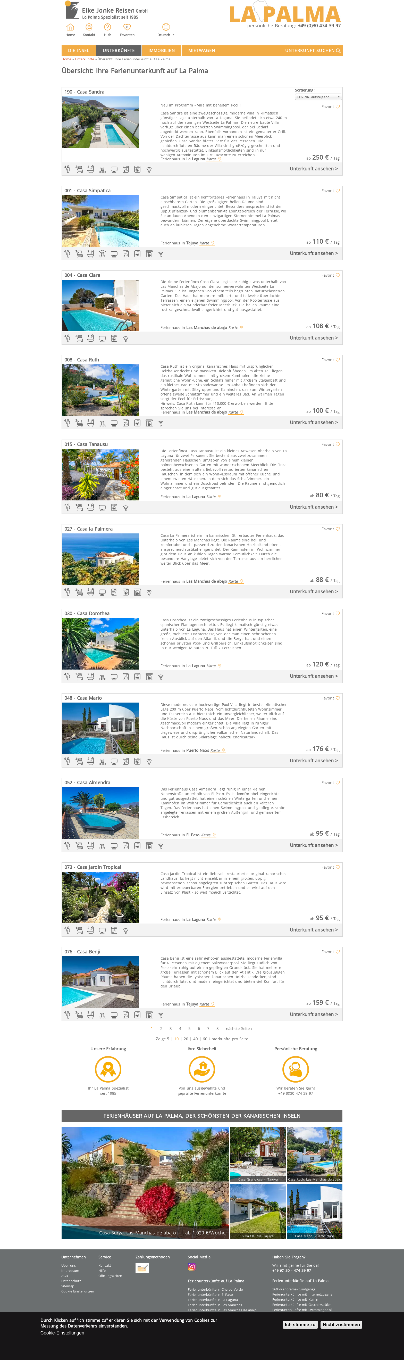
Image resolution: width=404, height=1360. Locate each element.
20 (186, 1038)
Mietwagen (201, 50)
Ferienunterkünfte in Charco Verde (215, 1289)
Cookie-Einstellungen (62, 1334)
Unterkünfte (119, 50)
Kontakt (104, 1265)
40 (195, 1038)
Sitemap (67, 1286)
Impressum (70, 1270)
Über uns (68, 1265)
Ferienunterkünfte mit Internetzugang (302, 1294)
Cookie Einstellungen (77, 1291)
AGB (64, 1275)
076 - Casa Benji (82, 952)
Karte (211, 158)
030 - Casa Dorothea (87, 613)
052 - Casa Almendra (87, 782)
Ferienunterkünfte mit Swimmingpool (302, 1309)
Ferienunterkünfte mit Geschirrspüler (301, 1304)
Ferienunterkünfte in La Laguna (213, 1299)
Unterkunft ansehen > (314, 169)
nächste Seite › (239, 1028)
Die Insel (78, 50)
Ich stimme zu (300, 1325)
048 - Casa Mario (83, 698)
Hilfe (102, 1270)
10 (176, 1038)
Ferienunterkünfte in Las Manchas (215, 1305)
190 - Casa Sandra (84, 92)
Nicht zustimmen (341, 1325)
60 (205, 1038)
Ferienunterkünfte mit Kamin (295, 1299)
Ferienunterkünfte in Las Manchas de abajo (222, 1310)
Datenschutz (71, 1281)
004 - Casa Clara (82, 275)
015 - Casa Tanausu (86, 444)
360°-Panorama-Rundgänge (293, 1289)
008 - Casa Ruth (81, 360)
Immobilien (161, 50)
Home (66, 59)
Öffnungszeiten (110, 1275)
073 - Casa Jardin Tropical (92, 867)
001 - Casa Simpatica (87, 190)
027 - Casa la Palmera (88, 529)
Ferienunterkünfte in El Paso (210, 1294)
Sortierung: (305, 90)
